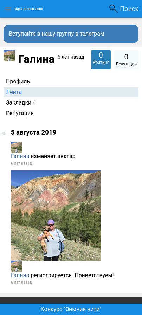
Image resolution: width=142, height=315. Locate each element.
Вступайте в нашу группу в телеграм (56, 33)
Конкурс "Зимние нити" (70, 309)
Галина (20, 156)
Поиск (129, 8)
